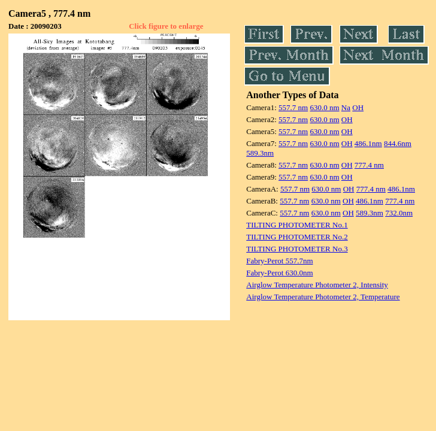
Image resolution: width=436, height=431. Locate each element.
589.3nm (260, 152)
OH (358, 107)
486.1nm (368, 143)
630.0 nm (324, 107)
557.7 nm (293, 107)
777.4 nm (369, 164)
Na (345, 107)
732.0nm (399, 212)
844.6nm (397, 143)
